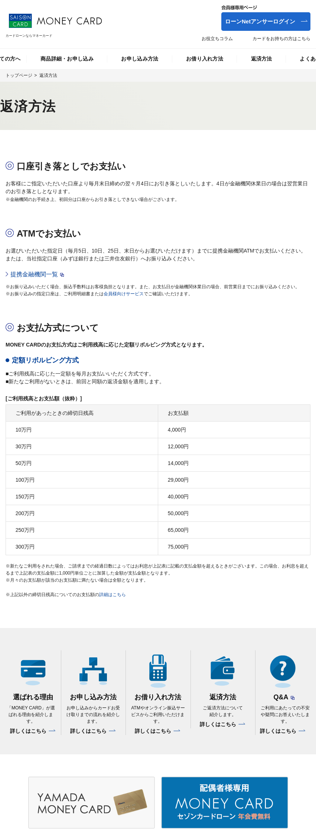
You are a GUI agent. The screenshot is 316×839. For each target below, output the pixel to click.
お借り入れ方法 (204, 59)
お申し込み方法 (139, 59)
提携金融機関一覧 (34, 274)
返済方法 (261, 59)
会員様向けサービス (124, 293)
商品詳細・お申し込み (67, 59)
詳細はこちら (112, 594)
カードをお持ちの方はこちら (281, 38)
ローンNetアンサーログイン (260, 21)
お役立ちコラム (217, 38)
